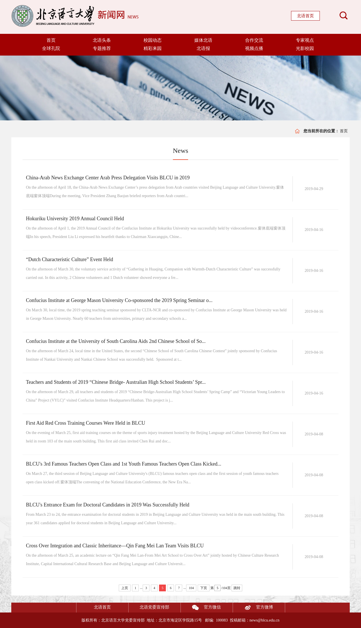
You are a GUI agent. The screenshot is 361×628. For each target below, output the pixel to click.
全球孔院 (51, 48)
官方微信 (201, 607)
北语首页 (305, 16)
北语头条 (102, 40)
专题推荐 (102, 48)
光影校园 (305, 48)
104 (191, 588)
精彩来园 (153, 48)
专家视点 (305, 40)
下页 (203, 588)
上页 (124, 588)
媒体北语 (203, 40)
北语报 (203, 48)
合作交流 (254, 40)
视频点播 (254, 48)
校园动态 (153, 40)
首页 (51, 40)
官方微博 (253, 607)
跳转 (237, 588)
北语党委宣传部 (154, 607)
